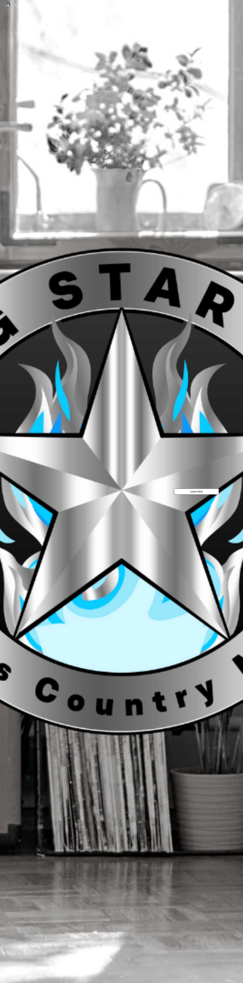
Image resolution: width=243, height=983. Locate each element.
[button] (121, 977)
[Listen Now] (196, 491)
